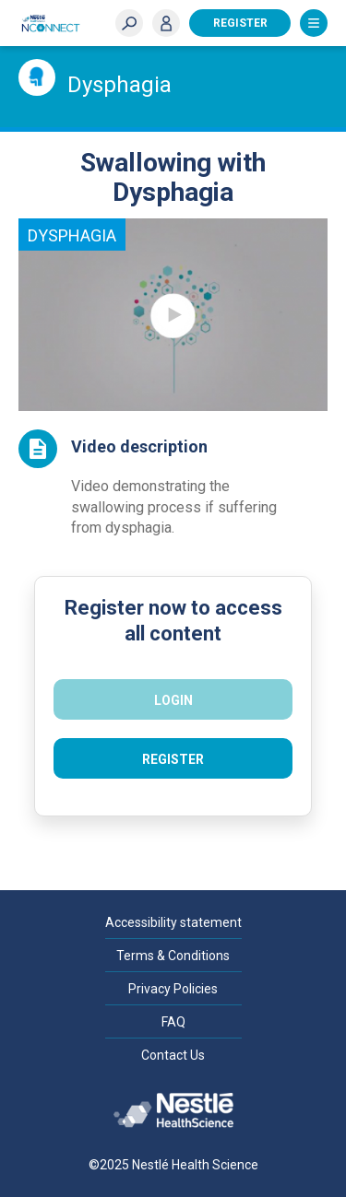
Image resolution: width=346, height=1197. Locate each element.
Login (166, 23)
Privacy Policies (173, 988)
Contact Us (173, 1055)
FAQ (173, 1022)
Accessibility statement (173, 922)
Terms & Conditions (173, 955)
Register (240, 23)
